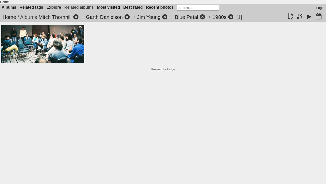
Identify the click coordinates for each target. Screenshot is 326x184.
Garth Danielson (104, 17)
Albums (9, 7)
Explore (53, 7)
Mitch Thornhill (55, 17)
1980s (219, 17)
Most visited (108, 7)
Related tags (31, 7)
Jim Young (148, 17)
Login (320, 8)
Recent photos (159, 7)
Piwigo (171, 69)
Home (4, 2)
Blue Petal (186, 17)
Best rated (133, 7)
